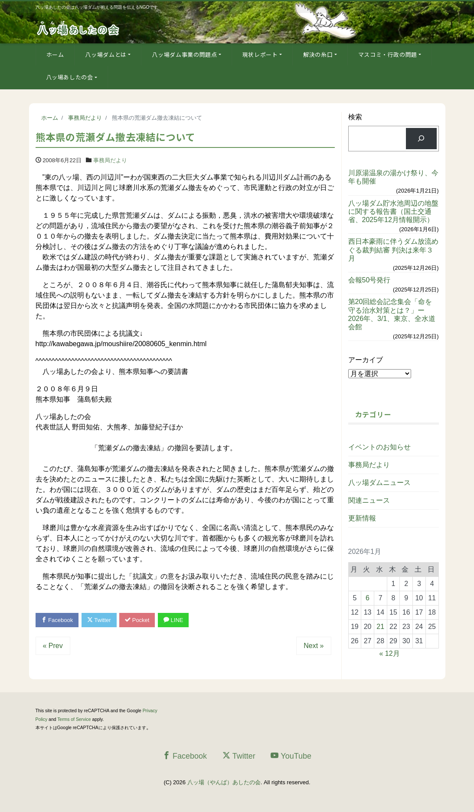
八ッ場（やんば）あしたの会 (224, 782)
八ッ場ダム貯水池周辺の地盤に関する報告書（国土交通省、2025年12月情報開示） (393, 211)
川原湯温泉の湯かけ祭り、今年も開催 (393, 177)
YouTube (291, 755)
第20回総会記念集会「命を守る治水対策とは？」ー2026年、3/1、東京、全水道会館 (392, 314)
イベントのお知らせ (379, 447)
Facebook (57, 620)
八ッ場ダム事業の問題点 (184, 54)
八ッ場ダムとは (106, 54)
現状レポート (260, 54)
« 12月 (389, 653)
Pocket (137, 620)
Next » (314, 645)
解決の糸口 (318, 54)
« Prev (53, 645)
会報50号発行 (369, 280)
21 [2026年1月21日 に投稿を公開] (380, 626)
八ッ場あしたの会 (69, 77)
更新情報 (362, 518)
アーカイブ (365, 359)
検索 (355, 117)
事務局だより (110, 160)
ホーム (55, 54)
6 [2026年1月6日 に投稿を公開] (367, 598)
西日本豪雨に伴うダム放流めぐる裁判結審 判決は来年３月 (393, 250)
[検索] (421, 138)
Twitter (99, 620)
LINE (173, 620)
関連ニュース (369, 500)
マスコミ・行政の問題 (388, 54)
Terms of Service (74, 719)
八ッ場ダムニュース (379, 482)
